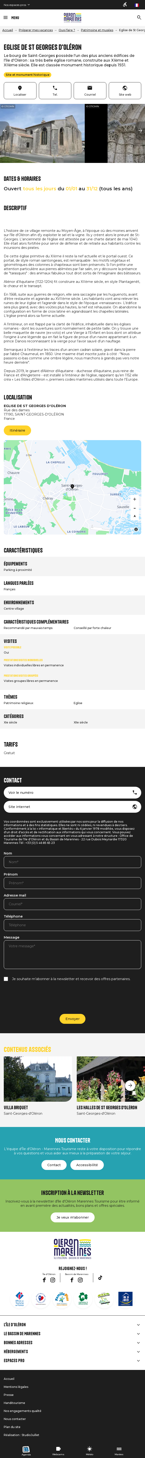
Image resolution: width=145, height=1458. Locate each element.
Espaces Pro (14, 1361)
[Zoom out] (134, 507)
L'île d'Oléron (15, 1325)
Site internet (19, 807)
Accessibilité (87, 1165)
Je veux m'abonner (72, 1217)
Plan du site (12, 1427)
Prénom (11, 874)
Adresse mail (15, 895)
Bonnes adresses (18, 1343)
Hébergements (16, 1352)
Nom (8, 853)
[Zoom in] (134, 499)
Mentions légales (16, 1387)
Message (11, 937)
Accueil (7, 30)
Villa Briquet (16, 1107)
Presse (9, 1395)
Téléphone (13, 916)
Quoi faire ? (67, 30)
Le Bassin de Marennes (22, 1334)
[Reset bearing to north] (134, 516)
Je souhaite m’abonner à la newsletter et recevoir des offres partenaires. (71, 979)
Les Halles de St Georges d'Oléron (107, 1107)
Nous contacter (15, 1419)
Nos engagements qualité (22, 1411)
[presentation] (39, 997)
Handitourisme (14, 1403)
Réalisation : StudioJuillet (21, 1435)
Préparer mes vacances (36, 30)
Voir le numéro (20, 793)
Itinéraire (17, 430)
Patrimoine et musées (97, 30)
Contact (54, 1165)
